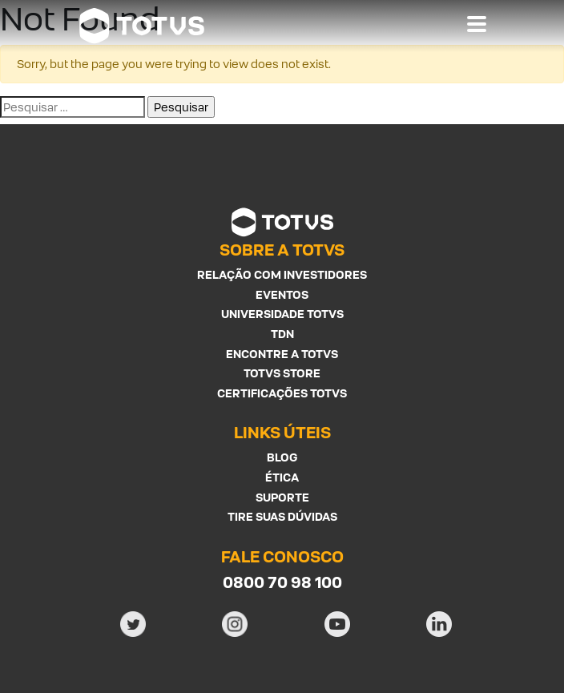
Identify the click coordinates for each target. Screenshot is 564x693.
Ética (282, 477)
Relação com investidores (282, 274)
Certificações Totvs (282, 393)
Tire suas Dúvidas (282, 516)
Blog (282, 457)
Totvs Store (282, 373)
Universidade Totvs (282, 313)
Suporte (282, 497)
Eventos (282, 294)
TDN (282, 333)
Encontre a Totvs (282, 354)
